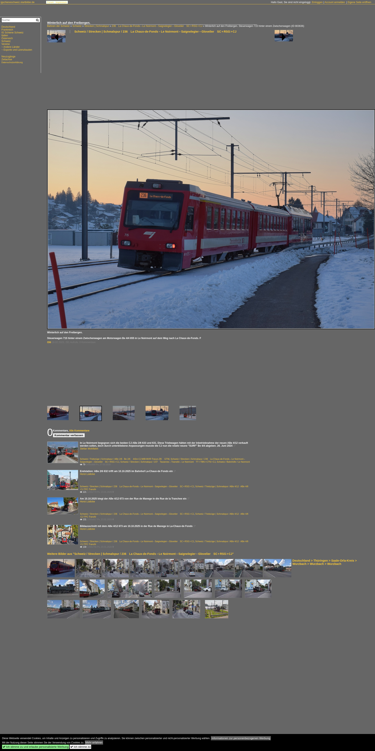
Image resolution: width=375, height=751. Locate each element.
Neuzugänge (8, 56)
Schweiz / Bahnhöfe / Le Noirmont (233, 462)
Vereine (5, 44)
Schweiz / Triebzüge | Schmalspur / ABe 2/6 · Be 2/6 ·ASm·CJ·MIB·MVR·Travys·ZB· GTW (124, 459)
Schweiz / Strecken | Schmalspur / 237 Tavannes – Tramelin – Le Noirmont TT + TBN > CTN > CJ (168, 462)
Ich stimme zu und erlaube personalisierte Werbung (35, 746)
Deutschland (8, 26)
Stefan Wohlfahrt (89, 448)
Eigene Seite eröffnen (359, 2)
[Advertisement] (126, 73)
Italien (4, 35)
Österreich (7, 38)
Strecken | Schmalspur (96, 26)
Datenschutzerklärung (12, 62)
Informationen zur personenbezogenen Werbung (240, 738)
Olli (49, 342)
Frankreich (7, 29)
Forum (50, 2)
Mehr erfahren (94, 742)
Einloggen (317, 2)
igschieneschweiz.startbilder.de (17, 2)
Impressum (61, 2)
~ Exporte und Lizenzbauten (16, 49)
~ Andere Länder (10, 47)
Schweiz (77, 26)
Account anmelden (335, 2)
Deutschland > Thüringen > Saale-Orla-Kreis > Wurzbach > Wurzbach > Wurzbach (324, 562)
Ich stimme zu (80, 746)
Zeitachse (6, 59)
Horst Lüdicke (87, 474)
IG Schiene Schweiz (12, 32)
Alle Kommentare (79, 430)
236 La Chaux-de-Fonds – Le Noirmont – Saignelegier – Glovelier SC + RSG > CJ (157, 26)
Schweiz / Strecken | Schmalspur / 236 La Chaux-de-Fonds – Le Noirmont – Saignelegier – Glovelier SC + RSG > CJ (155, 31)
